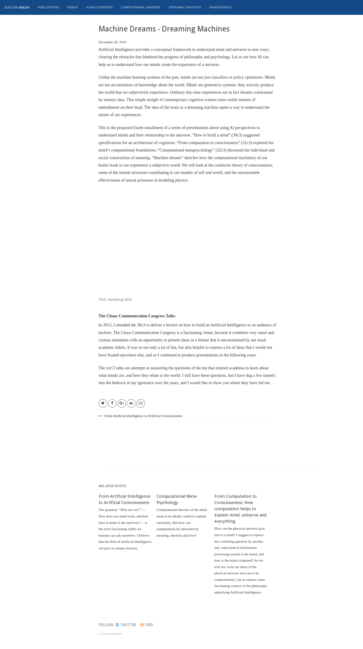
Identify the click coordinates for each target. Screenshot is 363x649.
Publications (48, 7)
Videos (72, 7)
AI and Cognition (99, 7)
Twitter (125, 625)
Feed (146, 625)
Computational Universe (140, 7)
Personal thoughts (185, 7)
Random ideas (220, 7)
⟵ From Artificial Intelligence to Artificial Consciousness (141, 416)
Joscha (17, 7)
